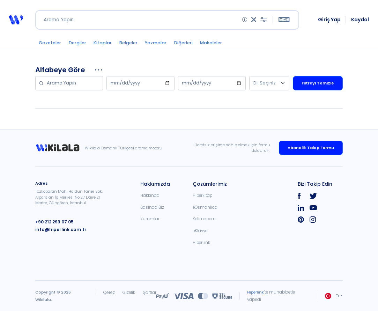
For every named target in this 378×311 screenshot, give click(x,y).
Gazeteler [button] (50, 44)
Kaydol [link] (360, 20)
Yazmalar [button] (157, 44)
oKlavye (200, 231)
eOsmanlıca (205, 207)
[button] (16, 20)
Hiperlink (255, 292)
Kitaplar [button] (104, 44)
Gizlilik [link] (128, 292)
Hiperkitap (202, 195)
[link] (60, 148)
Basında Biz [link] (152, 207)
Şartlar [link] (149, 292)
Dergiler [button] (78, 44)
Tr (332, 296)
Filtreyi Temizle (318, 84)
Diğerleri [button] (185, 44)
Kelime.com (204, 219)
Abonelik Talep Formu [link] (311, 147)
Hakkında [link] (150, 195)
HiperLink (201, 242)
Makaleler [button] (213, 44)
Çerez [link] (109, 292)
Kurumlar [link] (150, 219)
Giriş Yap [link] (329, 20)
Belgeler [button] (130, 44)
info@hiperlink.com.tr (58, 229)
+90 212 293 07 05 (53, 221)
